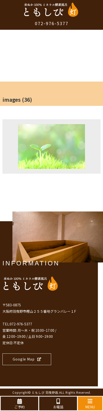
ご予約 (19, 404)
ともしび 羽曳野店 (45, 392)
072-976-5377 (51, 23)
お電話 (57, 404)
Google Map (27, 359)
